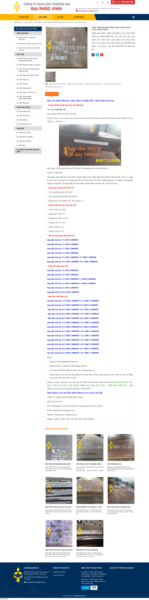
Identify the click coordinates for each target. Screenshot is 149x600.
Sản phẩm (28, 22)
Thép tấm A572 (24, 79)
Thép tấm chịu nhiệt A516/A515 (29, 65)
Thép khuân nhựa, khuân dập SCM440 (29, 49)
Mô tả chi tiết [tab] (52, 94)
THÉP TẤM (37, 22)
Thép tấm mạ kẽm (25, 88)
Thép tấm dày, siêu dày (27, 92)
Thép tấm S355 (24, 103)
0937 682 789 (127, 2)
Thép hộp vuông (25, 132)
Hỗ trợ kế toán (59, 575)
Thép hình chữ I (24, 115)
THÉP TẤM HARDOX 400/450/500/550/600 (25, 97)
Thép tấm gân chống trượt (29, 75)
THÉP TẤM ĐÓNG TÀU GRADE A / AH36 (88, 507)
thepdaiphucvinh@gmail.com (89, 11)
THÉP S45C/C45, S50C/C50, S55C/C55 (27, 38)
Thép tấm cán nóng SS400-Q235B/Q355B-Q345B (28, 59)
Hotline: (118, 2)
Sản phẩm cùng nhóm (56, 429)
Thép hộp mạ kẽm (25, 141)
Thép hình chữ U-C (25, 124)
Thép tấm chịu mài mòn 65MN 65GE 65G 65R (29, 70)
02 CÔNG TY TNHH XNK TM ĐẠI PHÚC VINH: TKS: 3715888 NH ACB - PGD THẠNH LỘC (93, 581)
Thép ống (22, 145)
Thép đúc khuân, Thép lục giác (30, 44)
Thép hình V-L (23, 120)
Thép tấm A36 (23, 84)
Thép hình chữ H (25, 111)
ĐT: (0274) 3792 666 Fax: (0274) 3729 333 (35, 578)
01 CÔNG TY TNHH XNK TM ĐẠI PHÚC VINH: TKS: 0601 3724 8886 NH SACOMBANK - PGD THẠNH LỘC (94, 574)
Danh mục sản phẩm (28, 29)
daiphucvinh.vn (80, 596)
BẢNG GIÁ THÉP (59, 572)
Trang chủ (23, 17)
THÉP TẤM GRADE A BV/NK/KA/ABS (118, 507)
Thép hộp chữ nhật (26, 137)
